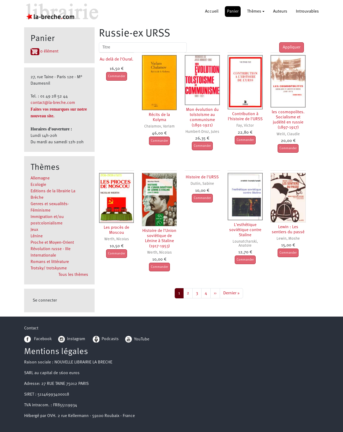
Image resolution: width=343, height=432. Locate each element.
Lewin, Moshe (288, 239)
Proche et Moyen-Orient (52, 243)
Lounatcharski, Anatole (245, 243)
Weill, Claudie (288, 134)
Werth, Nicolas (116, 239)
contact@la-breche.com (53, 103)
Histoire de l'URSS (202, 177)
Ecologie (38, 185)
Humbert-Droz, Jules (202, 132)
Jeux (34, 230)
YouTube (141, 339)
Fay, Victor (245, 126)
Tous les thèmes (73, 275)
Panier (232, 11)
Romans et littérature (50, 262)
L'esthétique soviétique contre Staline (245, 230)
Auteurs (280, 11)
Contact (31, 328)
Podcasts (106, 339)
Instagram (71, 339)
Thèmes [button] (254, 11)
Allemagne (40, 178)
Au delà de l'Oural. (116, 59)
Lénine (37, 236)
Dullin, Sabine (202, 184)
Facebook (38, 339)
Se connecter (45, 300)
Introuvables (307, 11)
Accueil (211, 11)
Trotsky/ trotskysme (49, 268)
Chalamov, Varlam (159, 127)
